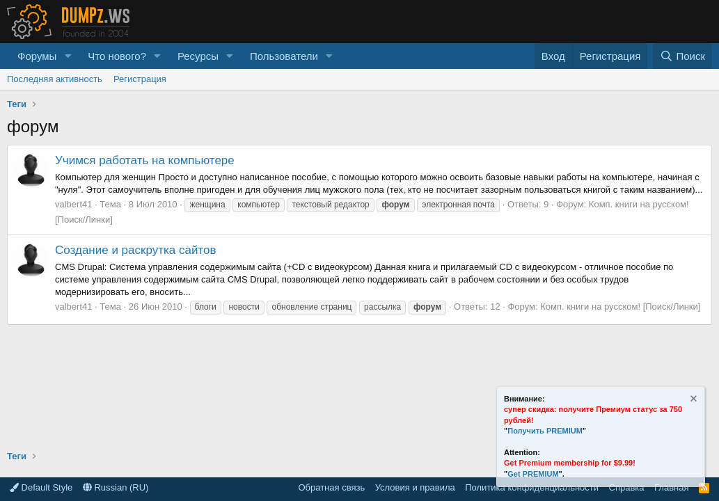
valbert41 (73, 204)
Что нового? (117, 56)
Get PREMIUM (532, 474)
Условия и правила (415, 487)
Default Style (41, 487)
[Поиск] (682, 56)
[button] (67, 56)
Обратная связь (331, 487)
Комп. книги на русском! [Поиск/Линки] (620, 306)
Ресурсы (198, 56)
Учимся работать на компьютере (145, 160)
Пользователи (284, 56)
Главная (671, 487)
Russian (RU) (116, 487)
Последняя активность (54, 79)
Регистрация (139, 79)
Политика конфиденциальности (532, 487)
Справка (627, 487)
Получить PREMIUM (545, 431)
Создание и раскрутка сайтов (135, 250)
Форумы (36, 56)
